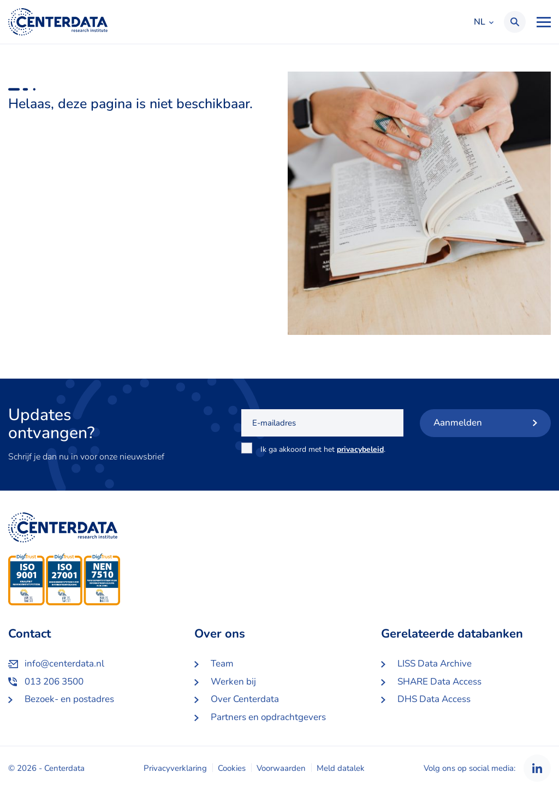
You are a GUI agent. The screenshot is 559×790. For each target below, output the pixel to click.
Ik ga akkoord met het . (324, 449)
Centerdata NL (58, 22)
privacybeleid (360, 449)
